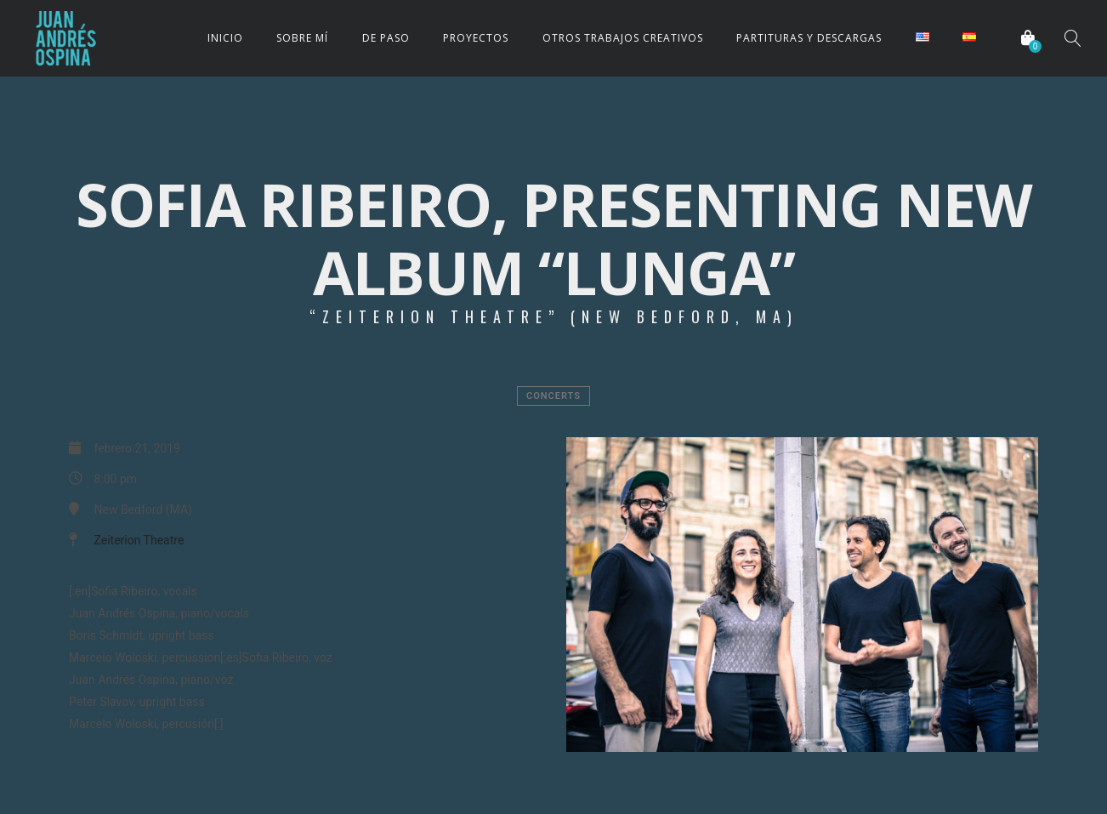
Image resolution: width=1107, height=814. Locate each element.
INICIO (225, 38)
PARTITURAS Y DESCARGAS (809, 38)
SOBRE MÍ (302, 38)
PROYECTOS (475, 38)
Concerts (553, 395)
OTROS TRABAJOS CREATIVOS (622, 38)
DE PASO (386, 38)
